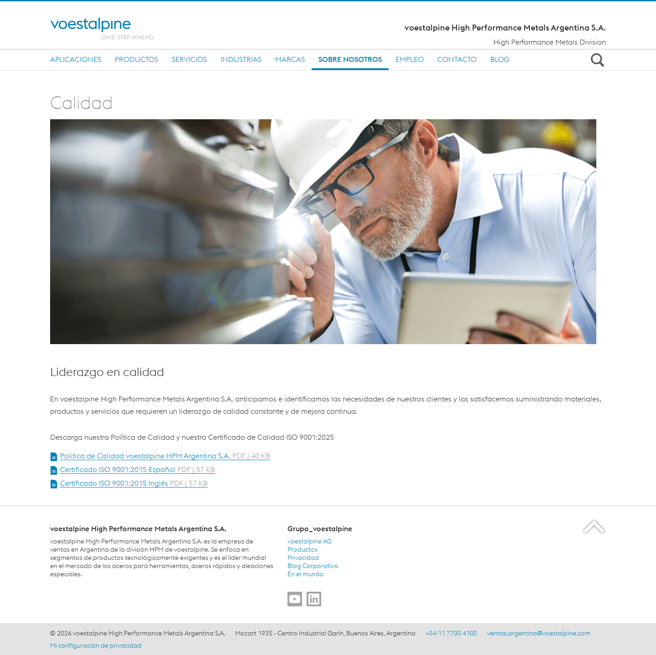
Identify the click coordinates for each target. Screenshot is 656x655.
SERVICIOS (189, 59)
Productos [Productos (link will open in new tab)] (302, 549)
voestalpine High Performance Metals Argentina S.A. (505, 27)
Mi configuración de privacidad (96, 645)
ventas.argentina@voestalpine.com (538, 633)
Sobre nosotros (350, 59)
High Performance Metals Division (549, 41)
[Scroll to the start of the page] (594, 526)
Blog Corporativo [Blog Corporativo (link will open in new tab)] (312, 566)
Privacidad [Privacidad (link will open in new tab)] (303, 557)
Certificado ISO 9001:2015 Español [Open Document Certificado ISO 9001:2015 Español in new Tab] (137, 469)
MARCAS (290, 59)
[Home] (110, 28)
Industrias (240, 59)
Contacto (457, 59)
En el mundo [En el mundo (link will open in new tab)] (305, 574)
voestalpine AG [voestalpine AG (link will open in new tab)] (309, 541)
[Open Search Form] (596, 60)
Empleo (409, 59)
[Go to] (294, 599)
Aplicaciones (75, 59)
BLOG (499, 59)
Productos (136, 59)
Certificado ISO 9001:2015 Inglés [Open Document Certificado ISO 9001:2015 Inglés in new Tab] (134, 482)
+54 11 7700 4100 (451, 633)
